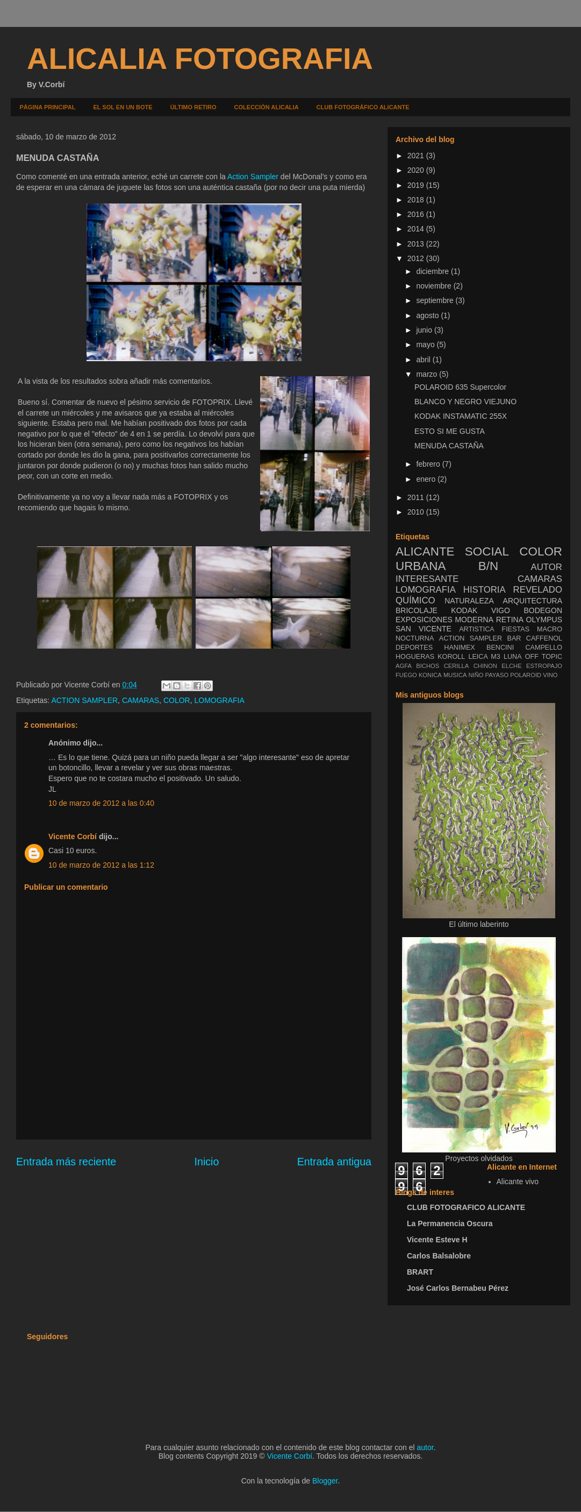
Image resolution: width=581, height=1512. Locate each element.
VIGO (500, 610)
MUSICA (455, 675)
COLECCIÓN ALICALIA (266, 107)
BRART (420, 1272)
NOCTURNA (415, 638)
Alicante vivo (518, 1181)
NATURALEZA (469, 600)
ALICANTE (425, 551)
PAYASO (497, 675)
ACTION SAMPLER (84, 700)
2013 (416, 244)
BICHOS (427, 666)
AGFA (404, 666)
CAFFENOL (544, 638)
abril (424, 359)
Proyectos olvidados (478, 1158)
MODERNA (474, 619)
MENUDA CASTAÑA (449, 445)
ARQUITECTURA (532, 600)
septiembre (435, 300)
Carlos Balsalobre (439, 1255)
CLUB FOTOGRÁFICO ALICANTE (363, 107)
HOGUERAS (415, 656)
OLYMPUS (544, 619)
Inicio (207, 1162)
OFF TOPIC (543, 656)
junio (425, 330)
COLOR (176, 700)
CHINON (485, 666)
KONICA (430, 675)
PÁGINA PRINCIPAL (48, 107)
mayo (426, 344)
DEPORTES (414, 647)
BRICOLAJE (416, 610)
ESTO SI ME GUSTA (449, 431)
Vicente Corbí (72, 836)
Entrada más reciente (66, 1162)
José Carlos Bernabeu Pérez (457, 1288)
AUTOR (546, 567)
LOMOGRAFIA (219, 700)
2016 (416, 214)
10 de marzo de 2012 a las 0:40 (101, 803)
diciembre (433, 271)
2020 (416, 170)
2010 (416, 512)
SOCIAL (487, 551)
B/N (488, 566)
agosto (428, 315)
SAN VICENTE (423, 628)
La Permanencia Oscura (450, 1223)
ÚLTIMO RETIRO (193, 107)
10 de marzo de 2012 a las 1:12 (101, 865)
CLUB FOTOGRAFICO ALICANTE (466, 1207)
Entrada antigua (334, 1162)
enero (426, 479)
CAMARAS (140, 700)
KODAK (464, 610)
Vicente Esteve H (437, 1239)
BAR (514, 638)
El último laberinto (478, 924)
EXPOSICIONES (424, 619)
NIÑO (476, 675)
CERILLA (456, 666)
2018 (416, 199)
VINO (550, 675)
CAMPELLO (543, 647)
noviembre (434, 286)
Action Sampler (252, 176)
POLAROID (525, 675)
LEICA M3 (484, 656)
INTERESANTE (427, 579)
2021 (416, 155)
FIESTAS (516, 629)
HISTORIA (484, 590)
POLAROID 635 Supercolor (460, 387)
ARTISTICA (476, 629)
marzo (427, 374)
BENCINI (500, 647)
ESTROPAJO (544, 666)
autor (425, 1447)
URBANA (421, 566)
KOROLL (451, 656)
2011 (416, 497)
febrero (429, 464)
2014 (416, 228)
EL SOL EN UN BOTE (122, 107)
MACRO (549, 629)
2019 (416, 185)
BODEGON (542, 610)
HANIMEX (459, 647)
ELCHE (511, 666)
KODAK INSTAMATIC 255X (460, 416)
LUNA (513, 656)
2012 (416, 258)
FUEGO (406, 675)
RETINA (509, 619)
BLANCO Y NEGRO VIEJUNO (465, 401)
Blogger (325, 1480)
